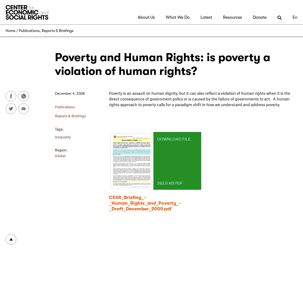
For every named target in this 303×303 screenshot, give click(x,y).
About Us (146, 17)
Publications (29, 31)
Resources (232, 17)
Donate (260, 17)
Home (10, 31)
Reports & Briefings (57, 31)
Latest (206, 17)
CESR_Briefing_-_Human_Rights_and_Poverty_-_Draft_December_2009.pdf (145, 203)
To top (11, 239)
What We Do (178, 17)
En (295, 17)
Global (60, 156)
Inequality (63, 137)
